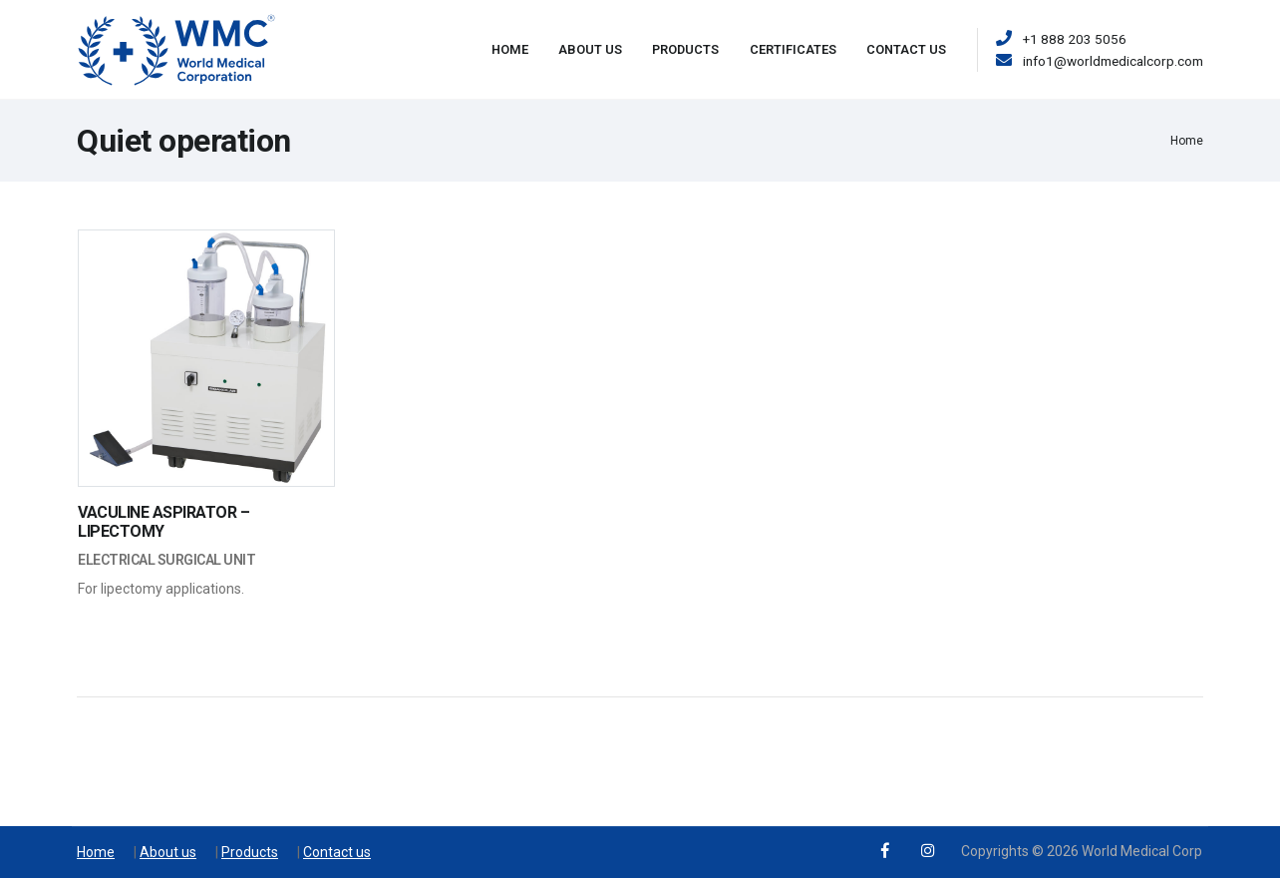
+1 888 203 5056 (1074, 39)
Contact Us (906, 49)
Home (509, 49)
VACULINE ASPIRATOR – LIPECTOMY (163, 522)
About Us (590, 49)
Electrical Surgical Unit (166, 560)
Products (685, 49)
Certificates (793, 49)
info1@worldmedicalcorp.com (1113, 61)
